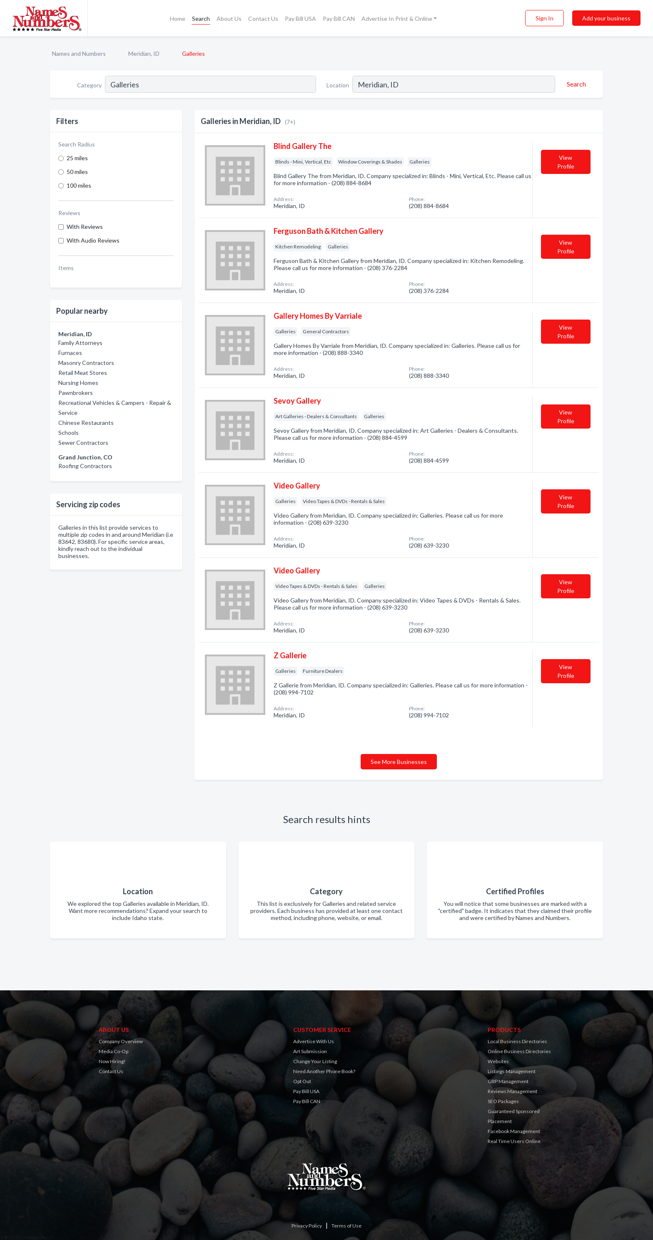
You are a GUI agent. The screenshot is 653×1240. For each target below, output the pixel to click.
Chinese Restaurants (86, 422)
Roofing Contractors (85, 465)
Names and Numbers (79, 53)
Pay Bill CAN (339, 18)
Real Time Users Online (514, 1141)
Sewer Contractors (83, 442)
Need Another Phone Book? (324, 1071)
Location (337, 85)
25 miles (77, 157)
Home (177, 18)
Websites (498, 1061)
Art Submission (310, 1051)
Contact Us (263, 18)
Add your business (606, 18)
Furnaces (70, 352)
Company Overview (121, 1041)
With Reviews (85, 226)
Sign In (544, 18)
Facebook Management (514, 1131)
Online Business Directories (519, 1051)
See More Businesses (399, 761)
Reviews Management (512, 1091)
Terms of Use (346, 1226)
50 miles (77, 171)
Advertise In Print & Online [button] (396, 18)
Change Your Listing (315, 1061)
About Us (229, 18)
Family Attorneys (80, 342)
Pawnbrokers (75, 392)
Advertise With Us (313, 1041)
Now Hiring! (112, 1061)
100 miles (79, 185)
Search (201, 18)
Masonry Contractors (86, 362)
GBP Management (508, 1081)
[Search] (575, 84)
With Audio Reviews (93, 240)
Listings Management (512, 1071)
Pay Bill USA (300, 18)
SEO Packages (503, 1101)
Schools (68, 432)
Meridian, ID (144, 53)
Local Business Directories (517, 1041)
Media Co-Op (113, 1051)
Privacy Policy (307, 1226)
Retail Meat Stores (82, 372)
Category (89, 85)
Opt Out (302, 1081)
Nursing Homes (78, 382)
